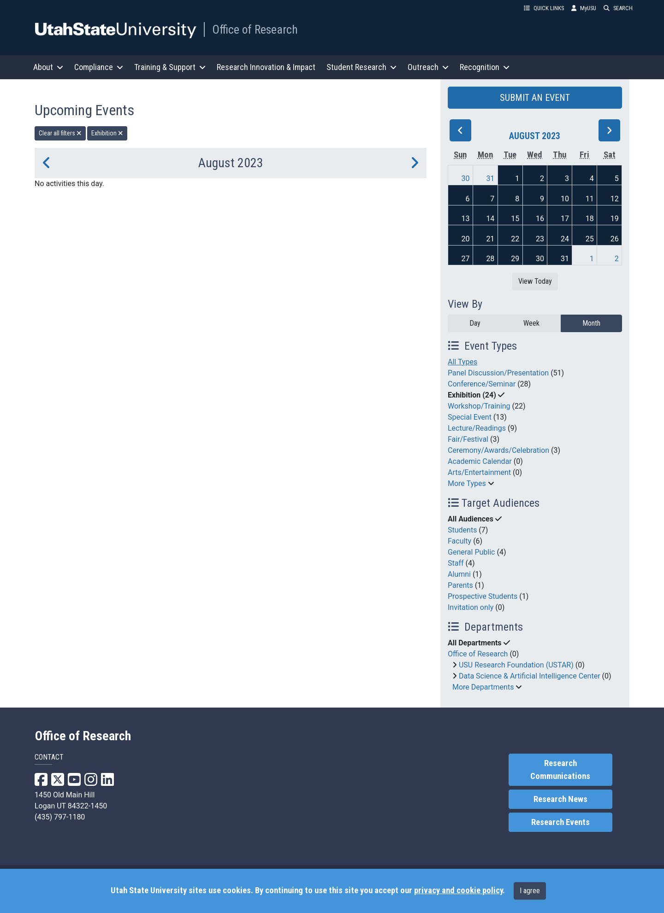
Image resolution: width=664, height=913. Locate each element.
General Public (471, 552)
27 (466, 258)
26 (615, 238)
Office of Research (255, 29)
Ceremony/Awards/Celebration (498, 450)
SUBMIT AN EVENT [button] (535, 97)
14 (490, 218)
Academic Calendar (480, 461)
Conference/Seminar (482, 384)
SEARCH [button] (618, 8)
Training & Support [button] (170, 67)
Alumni (459, 574)
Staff (456, 563)
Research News (560, 799)
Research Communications (560, 769)
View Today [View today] (535, 281)
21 (490, 238)
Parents (460, 585)
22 (515, 238)
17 (565, 218)
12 (615, 198)
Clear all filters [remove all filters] (60, 133)
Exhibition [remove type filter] (107, 133)
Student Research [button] (361, 67)
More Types (467, 483)
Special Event (470, 417)
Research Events (560, 822)
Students (462, 530)
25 (590, 238)
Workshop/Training (479, 406)
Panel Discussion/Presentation (498, 373)
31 (490, 178)
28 (490, 258)
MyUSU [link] (583, 8)
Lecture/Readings (477, 428)
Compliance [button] (98, 67)
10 (565, 198)
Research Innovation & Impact (266, 67)
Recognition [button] (485, 67)
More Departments (483, 687)
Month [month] (591, 323)
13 (466, 218)
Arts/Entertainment (479, 472)
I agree (530, 890)
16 (540, 218)
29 (515, 258)
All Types (462, 361)
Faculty (459, 541)
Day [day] (474, 323)
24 (565, 238)
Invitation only (470, 607)
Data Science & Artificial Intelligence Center (529, 676)
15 (515, 218)
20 (466, 238)
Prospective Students (482, 596)
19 (615, 218)
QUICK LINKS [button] (544, 8)
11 (590, 198)
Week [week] (531, 323)
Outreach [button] (428, 67)
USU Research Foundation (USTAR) (516, 665)
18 (590, 218)
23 (540, 238)
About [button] (48, 67)
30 (466, 178)
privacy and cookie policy (458, 890)
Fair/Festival (468, 439)
